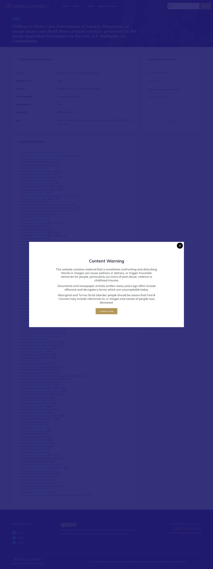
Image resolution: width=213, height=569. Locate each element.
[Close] (180, 246)
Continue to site (106, 311)
